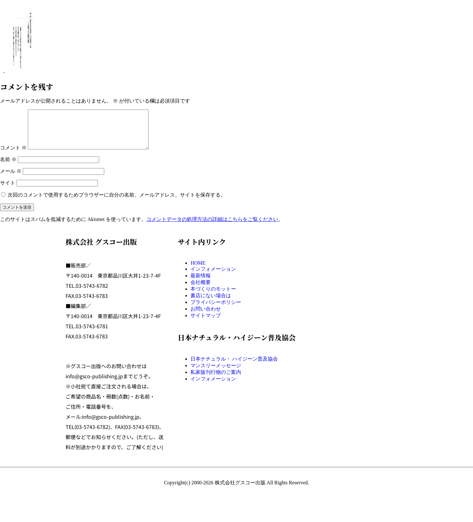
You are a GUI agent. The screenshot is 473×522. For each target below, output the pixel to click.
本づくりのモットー (213, 296)
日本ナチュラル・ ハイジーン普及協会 (234, 366)
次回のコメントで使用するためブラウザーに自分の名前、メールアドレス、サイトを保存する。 (117, 202)
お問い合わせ (205, 316)
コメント (13, 155)
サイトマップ (205, 323)
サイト (7, 190)
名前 (8, 167)
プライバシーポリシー (215, 309)
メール (11, 178)
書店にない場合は (210, 303)
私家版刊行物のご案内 (215, 379)
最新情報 (200, 283)
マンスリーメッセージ (215, 373)
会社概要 (200, 289)
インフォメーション (213, 276)
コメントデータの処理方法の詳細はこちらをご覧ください (212, 227)
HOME (197, 270)
